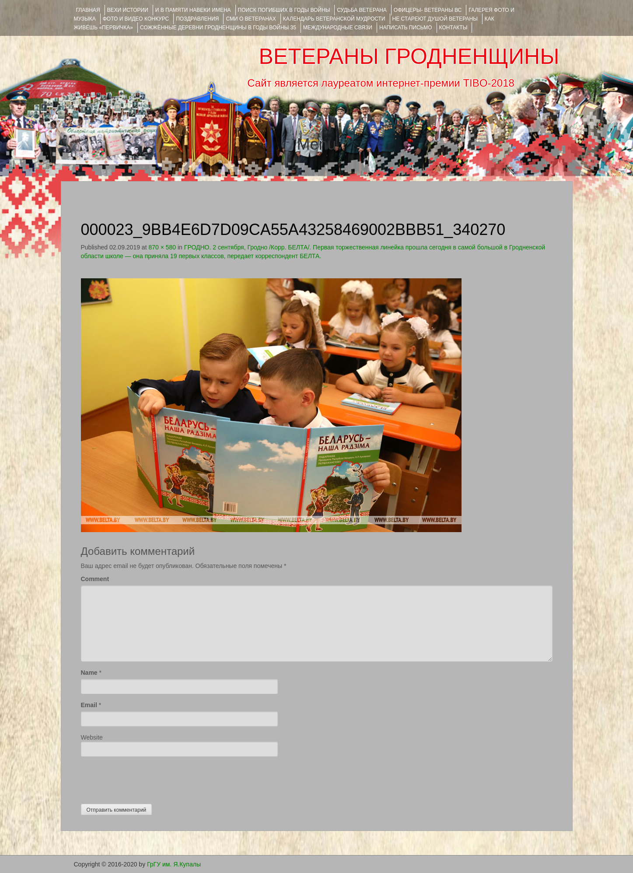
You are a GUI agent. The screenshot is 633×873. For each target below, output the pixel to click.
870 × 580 (162, 247)
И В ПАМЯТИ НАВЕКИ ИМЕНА (193, 10)
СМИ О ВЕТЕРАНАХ (251, 19)
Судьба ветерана (362, 10)
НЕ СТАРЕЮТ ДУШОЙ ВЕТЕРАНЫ (435, 19)
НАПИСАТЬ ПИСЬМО (405, 28)
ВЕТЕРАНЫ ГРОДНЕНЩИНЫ (409, 56)
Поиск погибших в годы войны (284, 10)
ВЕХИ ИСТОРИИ (127, 10)
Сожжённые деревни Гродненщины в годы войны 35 (218, 28)
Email (89, 704)
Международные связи (337, 28)
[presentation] (147, 778)
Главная (88, 10)
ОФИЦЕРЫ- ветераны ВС (428, 10)
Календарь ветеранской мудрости (334, 19)
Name (89, 672)
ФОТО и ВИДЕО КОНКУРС (136, 19)
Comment (95, 578)
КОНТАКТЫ (453, 28)
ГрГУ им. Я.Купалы (174, 864)
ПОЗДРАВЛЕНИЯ (197, 19)
